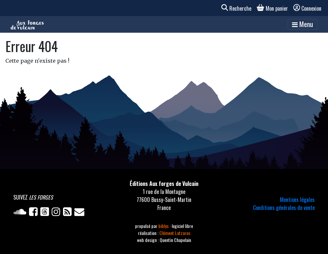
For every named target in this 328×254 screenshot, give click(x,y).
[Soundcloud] (21, 213)
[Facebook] (34, 213)
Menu (302, 24)
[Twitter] (46, 213)
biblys (164, 225)
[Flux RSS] (68, 213)
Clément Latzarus (174, 232)
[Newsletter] (80, 213)
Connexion (307, 8)
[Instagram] (57, 213)
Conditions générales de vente (284, 208)
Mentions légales (297, 200)
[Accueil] (27, 24)
